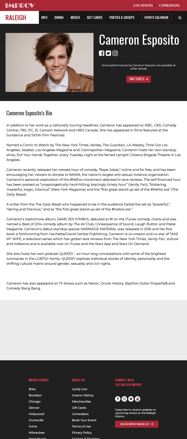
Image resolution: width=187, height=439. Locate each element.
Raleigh (15, 17)
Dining (59, 17)
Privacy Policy (82, 432)
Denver (34, 407)
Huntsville (36, 420)
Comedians (169, 5)
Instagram (124, 399)
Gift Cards (94, 17)
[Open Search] (180, 17)
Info (44, 17)
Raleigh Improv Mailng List (135, 424)
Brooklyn (35, 395)
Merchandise (81, 401)
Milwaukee (37, 432)
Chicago (35, 401)
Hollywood (36, 414)
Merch (75, 17)
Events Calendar (156, 17)
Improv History (83, 395)
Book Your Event (84, 420)
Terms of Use (81, 426)
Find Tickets (136, 79)
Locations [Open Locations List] (144, 5)
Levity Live (79, 389)
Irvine (33, 426)
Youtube (137, 399)
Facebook (118, 399)
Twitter (131, 399)
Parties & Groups (121, 17)
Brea (32, 389)
